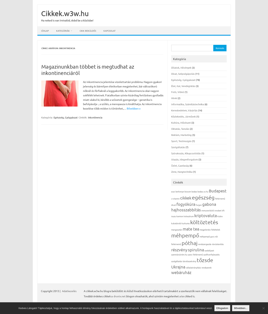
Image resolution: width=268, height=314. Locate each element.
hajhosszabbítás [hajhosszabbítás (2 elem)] (186, 209)
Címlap (45, 30)
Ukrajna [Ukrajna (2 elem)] (178, 266)
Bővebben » (134, 108)
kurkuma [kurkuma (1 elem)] (186, 223)
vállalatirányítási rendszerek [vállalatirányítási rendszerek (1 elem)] (199, 267)
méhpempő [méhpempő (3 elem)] (185, 235)
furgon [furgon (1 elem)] (199, 204)
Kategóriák (63, 30)
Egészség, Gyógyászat (66, 117)
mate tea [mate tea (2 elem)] (191, 228)
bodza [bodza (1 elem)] (194, 191)
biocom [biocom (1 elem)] (187, 191)
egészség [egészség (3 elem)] (203, 197)
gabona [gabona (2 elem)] (209, 204)
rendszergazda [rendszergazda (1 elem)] (204, 244)
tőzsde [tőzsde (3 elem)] (205, 260)
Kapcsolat (109, 30)
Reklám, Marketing (181, 134)
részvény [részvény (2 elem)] (179, 249)
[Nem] (263, 308)
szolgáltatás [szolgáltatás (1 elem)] (176, 261)
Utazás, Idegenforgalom (184, 159)
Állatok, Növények (181, 67)
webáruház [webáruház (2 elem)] (181, 272)
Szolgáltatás (178, 147)
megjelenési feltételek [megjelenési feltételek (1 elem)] (210, 229)
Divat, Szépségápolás (183, 73)
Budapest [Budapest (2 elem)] (217, 190)
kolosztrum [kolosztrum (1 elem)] (189, 216)
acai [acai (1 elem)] (173, 191)
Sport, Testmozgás (181, 141)
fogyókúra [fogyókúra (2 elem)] (185, 204)
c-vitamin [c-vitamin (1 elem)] (175, 198)
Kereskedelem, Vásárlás (184, 110)
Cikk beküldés (88, 30)
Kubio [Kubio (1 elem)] (220, 216)
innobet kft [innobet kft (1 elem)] (219, 210)
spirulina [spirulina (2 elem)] (196, 249)
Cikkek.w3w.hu (65, 13)
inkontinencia (95, 117)
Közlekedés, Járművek (183, 116)
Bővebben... (240, 308)
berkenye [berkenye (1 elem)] (180, 191)
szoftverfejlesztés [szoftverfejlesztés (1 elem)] (211, 254)
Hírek (174, 98)
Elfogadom (222, 308)
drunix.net (120, 296)
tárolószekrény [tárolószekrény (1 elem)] (189, 261)
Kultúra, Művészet (181, 122)
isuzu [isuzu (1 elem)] (173, 216)
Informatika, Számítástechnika (187, 104)
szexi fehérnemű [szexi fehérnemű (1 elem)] (195, 254)
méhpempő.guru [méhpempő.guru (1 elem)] (207, 236)
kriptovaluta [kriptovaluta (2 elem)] (205, 215)
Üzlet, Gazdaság (180, 165)
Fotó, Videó (177, 92)
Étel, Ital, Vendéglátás (183, 86)
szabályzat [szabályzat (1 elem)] (209, 250)
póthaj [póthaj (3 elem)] (189, 243)
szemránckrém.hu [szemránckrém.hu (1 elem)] (179, 254)
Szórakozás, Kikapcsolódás (186, 153)
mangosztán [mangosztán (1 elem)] (176, 229)
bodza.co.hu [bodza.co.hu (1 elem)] (202, 191)
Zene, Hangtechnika (181, 171)
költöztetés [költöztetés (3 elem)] (204, 222)
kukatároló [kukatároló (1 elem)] (176, 223)
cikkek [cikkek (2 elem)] (185, 197)
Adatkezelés (69, 291)
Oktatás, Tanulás (180, 128)
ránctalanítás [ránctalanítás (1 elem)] (218, 244)
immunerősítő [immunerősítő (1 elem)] (207, 210)
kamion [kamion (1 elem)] (179, 216)
